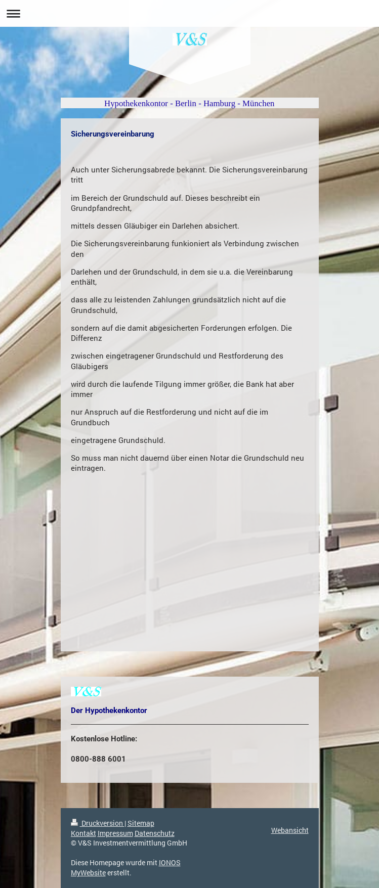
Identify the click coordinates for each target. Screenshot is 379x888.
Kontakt (83, 833)
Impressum (115, 833)
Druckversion (97, 823)
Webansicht (290, 830)
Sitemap (141, 823)
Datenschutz (155, 833)
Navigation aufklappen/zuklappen (189, 13)
